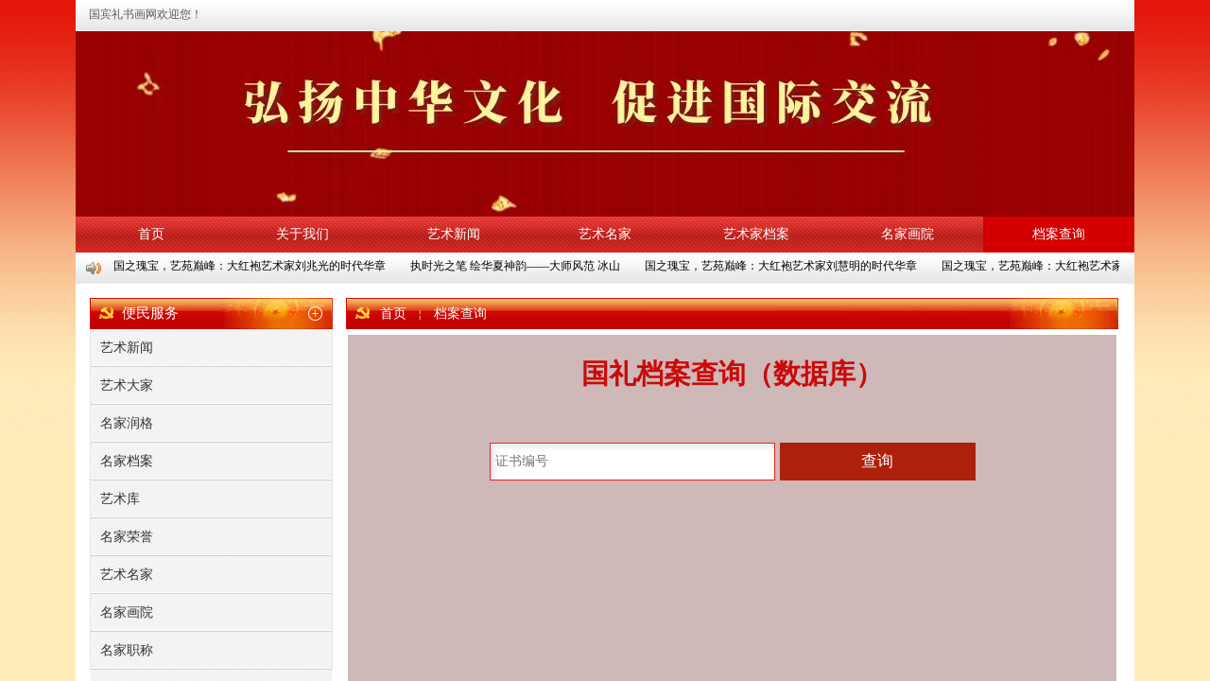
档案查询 (1058, 234)
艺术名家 (605, 234)
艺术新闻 (453, 234)
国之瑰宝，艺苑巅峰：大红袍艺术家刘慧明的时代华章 (782, 265)
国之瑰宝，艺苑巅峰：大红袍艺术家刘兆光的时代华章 (250, 265)
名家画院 (907, 234)
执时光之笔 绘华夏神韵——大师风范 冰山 (516, 265)
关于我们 (302, 234)
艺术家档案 (756, 234)
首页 (151, 234)
